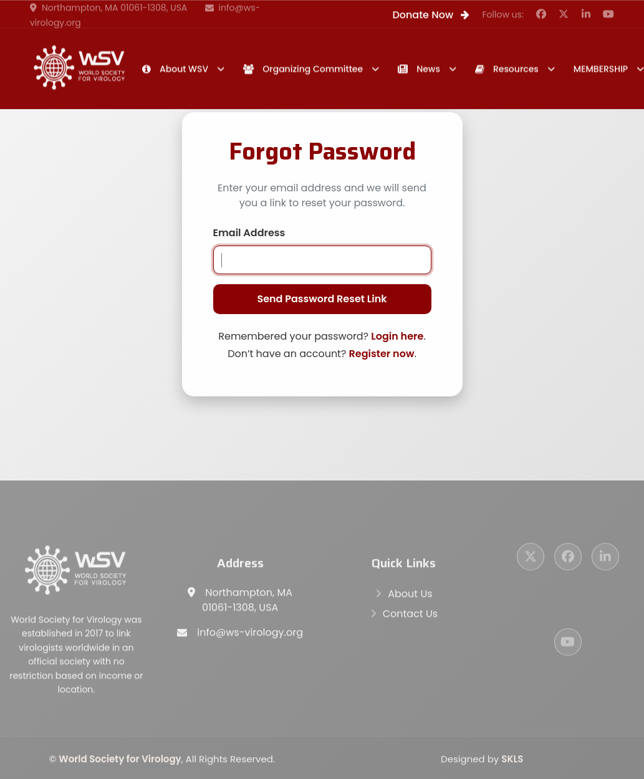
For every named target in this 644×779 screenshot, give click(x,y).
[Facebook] (568, 558)
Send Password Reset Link (322, 299)
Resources (507, 69)
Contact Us (410, 615)
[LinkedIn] (605, 558)
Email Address (249, 233)
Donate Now (430, 15)
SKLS (512, 760)
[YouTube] (568, 643)
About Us (410, 595)
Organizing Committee (303, 69)
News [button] (419, 69)
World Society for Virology (120, 760)
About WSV (175, 69)
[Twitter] (530, 558)
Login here (397, 336)
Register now (382, 353)
